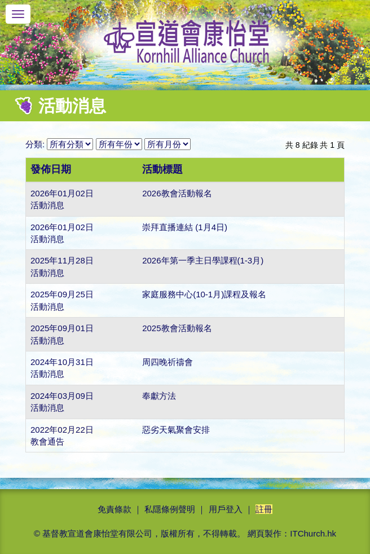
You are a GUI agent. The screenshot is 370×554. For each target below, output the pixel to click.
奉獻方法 (159, 396)
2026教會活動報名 (177, 193)
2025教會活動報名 (177, 328)
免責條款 (114, 509)
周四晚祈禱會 (167, 362)
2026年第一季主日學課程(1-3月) (202, 260)
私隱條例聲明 (169, 509)
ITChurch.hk (313, 533)
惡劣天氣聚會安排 (176, 429)
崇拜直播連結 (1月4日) (184, 227)
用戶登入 (226, 509)
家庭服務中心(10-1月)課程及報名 (204, 294)
